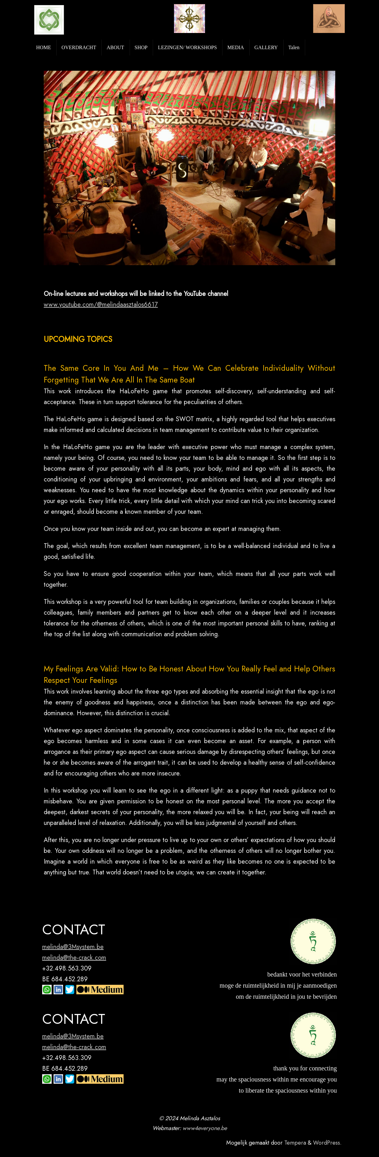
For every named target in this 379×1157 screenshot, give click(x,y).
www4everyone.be (205, 1128)
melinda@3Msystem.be (73, 946)
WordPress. (327, 1143)
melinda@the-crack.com (74, 957)
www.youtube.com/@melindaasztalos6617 (101, 304)
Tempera (295, 1143)
